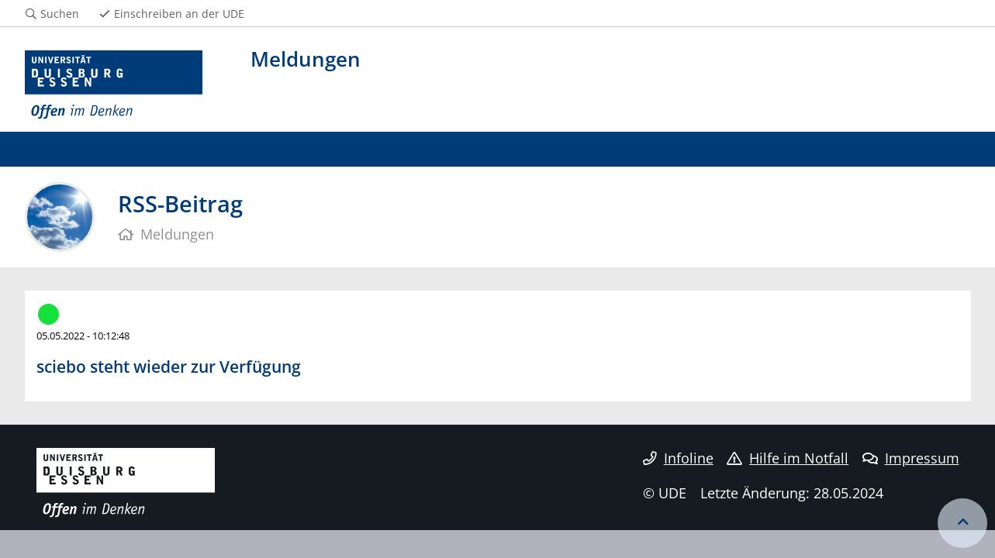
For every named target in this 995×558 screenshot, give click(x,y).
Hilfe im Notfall (787, 458)
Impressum (910, 458)
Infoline (678, 458)
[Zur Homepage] (114, 85)
